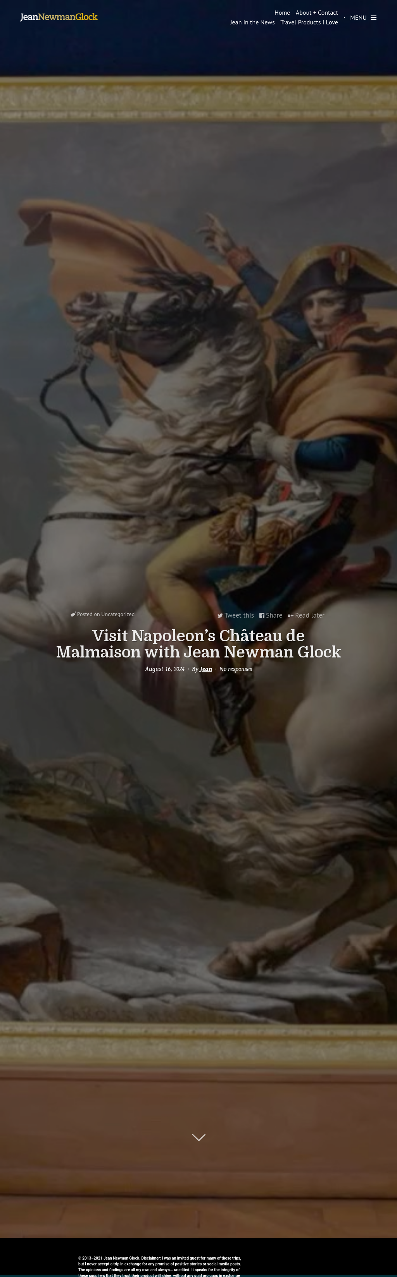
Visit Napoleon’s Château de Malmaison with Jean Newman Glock (198, 643)
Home (282, 12)
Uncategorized (118, 615)
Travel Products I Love (309, 22)
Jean (206, 668)
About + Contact (317, 12)
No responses (235, 668)
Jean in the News (252, 22)
